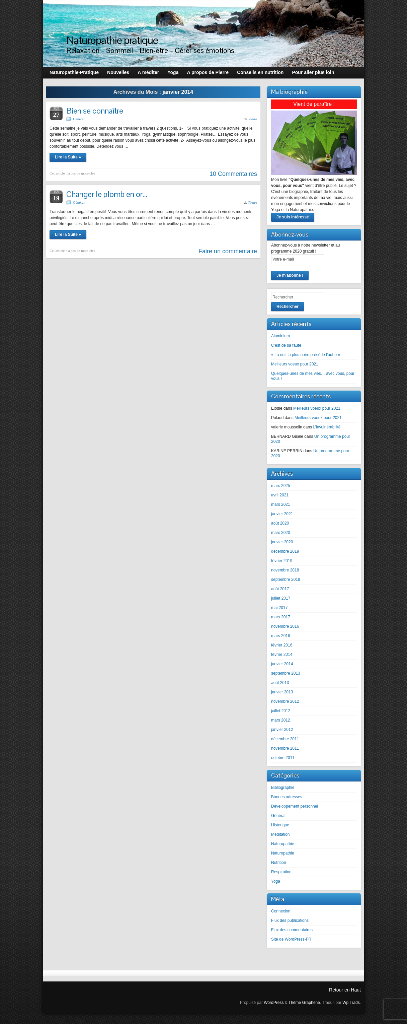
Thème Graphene (304, 1002)
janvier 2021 (282, 513)
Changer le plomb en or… (106, 194)
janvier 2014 (282, 664)
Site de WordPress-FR (291, 939)
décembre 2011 (285, 739)
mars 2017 (280, 617)
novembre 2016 (285, 626)
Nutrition (278, 862)
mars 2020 (280, 532)
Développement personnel (294, 806)
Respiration (281, 872)
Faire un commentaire (227, 251)
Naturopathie (282, 843)
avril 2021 (280, 495)
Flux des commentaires (292, 930)
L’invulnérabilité (326, 427)
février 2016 (281, 645)
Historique (280, 825)
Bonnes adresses (286, 797)
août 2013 (280, 682)
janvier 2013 (282, 692)
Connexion (280, 911)
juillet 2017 (280, 598)
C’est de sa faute (286, 345)
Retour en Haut (345, 990)
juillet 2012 (280, 710)
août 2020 (280, 523)
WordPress (273, 1002)
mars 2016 (280, 635)
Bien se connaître (94, 111)
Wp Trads (350, 1002)
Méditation (280, 834)
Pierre (252, 119)
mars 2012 (280, 720)
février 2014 (281, 654)
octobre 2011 (283, 757)
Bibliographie (282, 787)
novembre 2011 (285, 748)
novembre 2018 (285, 570)
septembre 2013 (285, 673)
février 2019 (281, 560)
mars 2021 (280, 504)
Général (79, 119)
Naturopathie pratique (112, 40)
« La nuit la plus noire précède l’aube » (305, 354)
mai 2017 (279, 607)
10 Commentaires (233, 173)
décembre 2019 (285, 551)
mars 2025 (280, 485)
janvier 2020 (282, 542)
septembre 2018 (285, 579)
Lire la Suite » (68, 157)
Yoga (275, 881)
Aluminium (280, 336)
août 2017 (280, 589)
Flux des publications (290, 920)
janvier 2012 (282, 729)
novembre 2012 (285, 701)
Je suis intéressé (292, 217)
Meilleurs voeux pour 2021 (294, 364)
